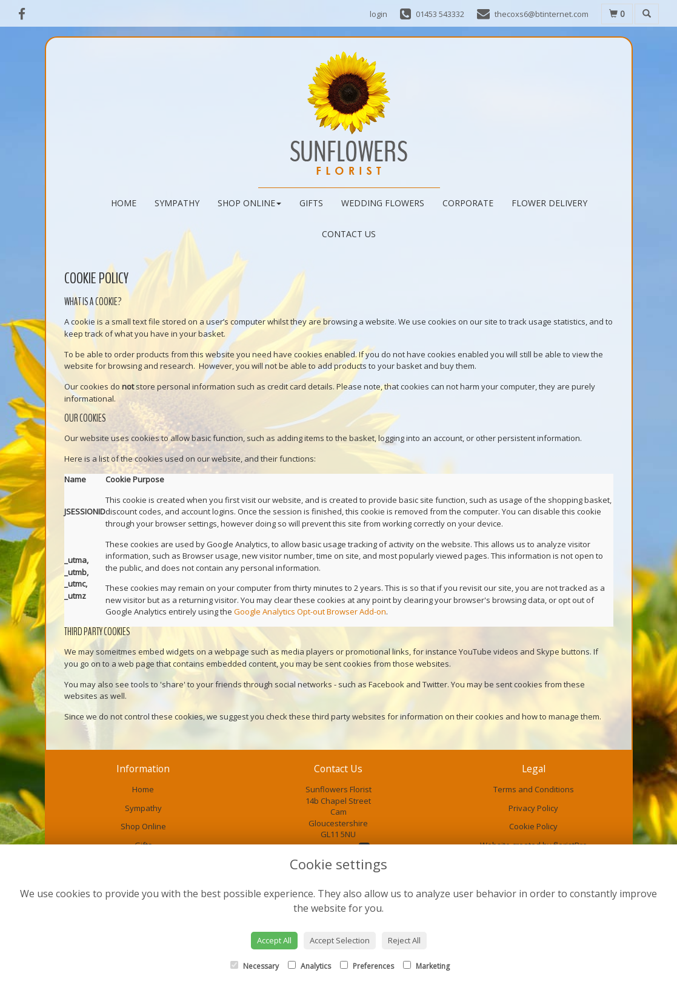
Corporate (467, 203)
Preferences (367, 966)
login (378, 13)
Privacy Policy (533, 808)
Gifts (311, 203)
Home (123, 203)
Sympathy (177, 203)
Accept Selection (340, 940)
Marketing (426, 966)
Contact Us (349, 234)
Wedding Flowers (382, 203)
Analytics (309, 966)
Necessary (254, 966)
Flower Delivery (549, 203)
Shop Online (249, 203)
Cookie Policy (533, 826)
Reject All (404, 940)
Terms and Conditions (533, 789)
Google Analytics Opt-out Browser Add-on (310, 611)
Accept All (274, 940)
